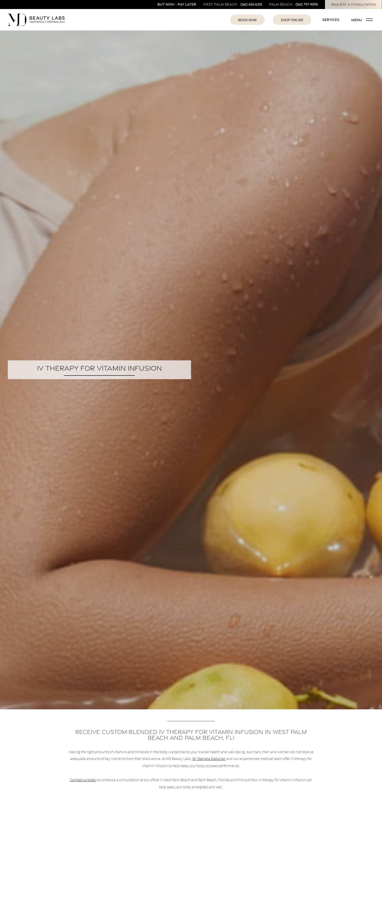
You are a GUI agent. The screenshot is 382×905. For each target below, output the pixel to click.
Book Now (247, 19)
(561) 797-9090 (307, 4)
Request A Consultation (353, 4)
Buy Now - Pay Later (176, 4)
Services (330, 20)
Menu (362, 20)
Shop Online (292, 19)
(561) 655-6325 (251, 4)
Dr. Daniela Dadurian (209, 758)
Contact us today (83, 779)
